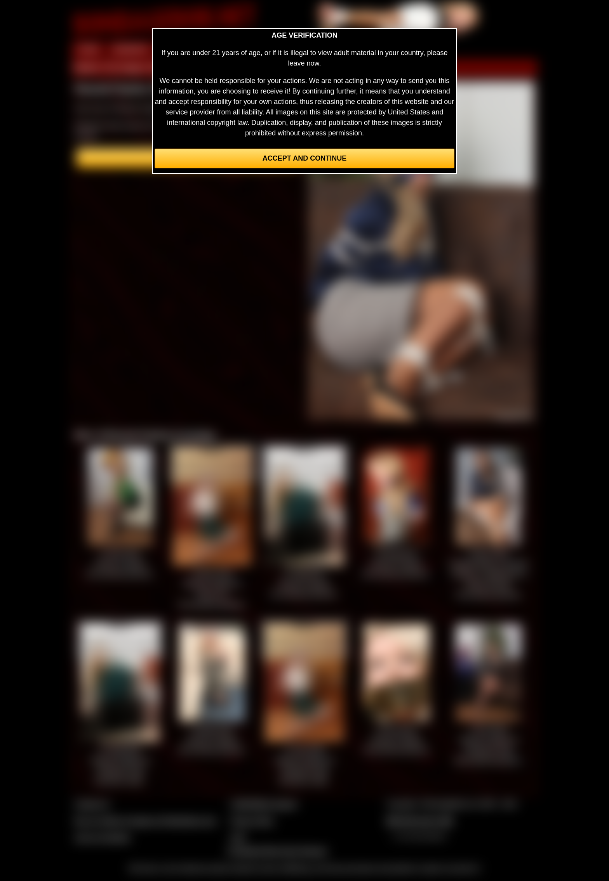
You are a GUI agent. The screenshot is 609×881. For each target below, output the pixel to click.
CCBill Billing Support (263, 804)
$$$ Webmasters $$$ (419, 821)
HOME (88, 50)
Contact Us (92, 804)
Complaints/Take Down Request (277, 851)
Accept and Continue (304, 158)
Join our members (102, 837)
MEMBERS (130, 50)
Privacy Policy (252, 821)
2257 (238, 837)
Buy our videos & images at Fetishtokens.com (145, 821)
